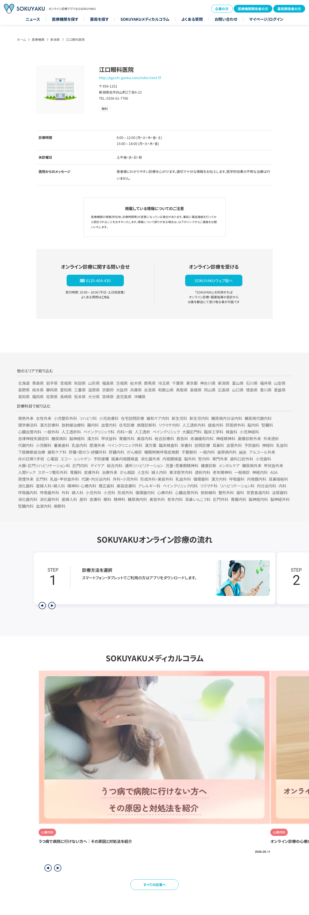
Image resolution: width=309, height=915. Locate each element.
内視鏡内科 (256, 479)
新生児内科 (199, 418)
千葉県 (178, 383)
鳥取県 (182, 390)
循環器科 (201, 479)
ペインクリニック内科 (180, 486)
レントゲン (82, 459)
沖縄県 (140, 396)
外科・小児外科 (125, 479)
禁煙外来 (26, 479)
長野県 (24, 390)
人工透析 (142, 432)
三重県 (80, 390)
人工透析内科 (193, 425)
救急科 (182, 438)
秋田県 (80, 383)
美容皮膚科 (126, 486)
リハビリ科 (88, 418)
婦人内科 (159, 472)
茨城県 (122, 383)
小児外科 (93, 492)
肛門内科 (80, 465)
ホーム (21, 39)
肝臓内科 (116, 452)
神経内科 (260, 472)
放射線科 (208, 492)
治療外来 (109, 472)
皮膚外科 (91, 472)
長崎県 (66, 396)
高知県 (24, 396)
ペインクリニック (166, 432)
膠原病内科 (227, 452)
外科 (65, 492)
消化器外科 (49, 499)
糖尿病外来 (251, 465)
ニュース (33, 19)
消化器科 (26, 486)
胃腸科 (76, 472)
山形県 (94, 383)
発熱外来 (26, 418)
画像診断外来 (249, 438)
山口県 (238, 390)
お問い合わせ (226, 19)
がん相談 (127, 472)
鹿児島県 (124, 396)
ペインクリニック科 (98, 432)
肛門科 (42, 479)
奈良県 (150, 390)
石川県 (252, 383)
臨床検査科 (168, 445)
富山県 (238, 383)
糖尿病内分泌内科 (226, 418)
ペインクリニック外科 (124, 445)
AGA (274, 472)
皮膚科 (95, 499)
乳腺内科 (79, 445)
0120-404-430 (98, 280)
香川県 (266, 390)
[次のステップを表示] (52, 605)
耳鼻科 (218, 445)
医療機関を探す (65, 19)
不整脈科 (189, 452)
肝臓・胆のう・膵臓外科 (87, 452)
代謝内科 (26, 445)
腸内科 (93, 425)
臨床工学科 (213, 432)
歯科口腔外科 (241, 459)
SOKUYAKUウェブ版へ (214, 280)
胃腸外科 (126, 438)
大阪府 (122, 390)
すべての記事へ (154, 884)
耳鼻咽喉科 (278, 479)
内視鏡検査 (172, 459)
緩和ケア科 (57, 452)
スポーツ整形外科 (53, 472)
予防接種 (101, 459)
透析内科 (202, 472)
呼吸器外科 (49, 492)
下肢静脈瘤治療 (31, 452)
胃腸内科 (238, 499)
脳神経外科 (280, 499)
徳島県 (252, 390)
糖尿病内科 (137, 499)
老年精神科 (222, 472)
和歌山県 (166, 390)
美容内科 (144, 438)
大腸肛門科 (192, 432)
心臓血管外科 (186, 492)
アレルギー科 (149, 486)
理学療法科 (27, 425)
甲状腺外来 (273, 465)
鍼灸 (243, 452)
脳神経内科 (258, 499)
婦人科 (77, 492)
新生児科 (179, 418)
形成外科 (125, 492)
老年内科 (175, 499)
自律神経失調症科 (33, 438)
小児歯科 (263, 459)
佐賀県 (52, 396)
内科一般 (124, 432)
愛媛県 (280, 390)
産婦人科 (69, 499)
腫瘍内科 (215, 425)
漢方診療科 (49, 425)
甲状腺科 (109, 438)
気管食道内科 (258, 492)
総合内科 (114, 465)
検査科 (231, 432)
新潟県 (55, 39)
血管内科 (109, 425)
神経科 (268, 445)
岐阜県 (38, 390)
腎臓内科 (26, 506)
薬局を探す (99, 19)
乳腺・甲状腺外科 (64, 479)
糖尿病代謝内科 (258, 418)
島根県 (196, 390)
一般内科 (207, 452)
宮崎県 (108, 396)
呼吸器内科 (27, 492)
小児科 (109, 492)
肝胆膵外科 (235, 425)
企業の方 (222, 8)
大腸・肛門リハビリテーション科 (44, 465)
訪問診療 (202, 445)
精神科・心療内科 (81, 486)
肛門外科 (220, 499)
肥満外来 (97, 445)
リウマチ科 (209, 486)
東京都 (192, 383)
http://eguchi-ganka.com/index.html (128, 77)
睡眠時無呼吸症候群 (161, 452)
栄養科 (186, 445)
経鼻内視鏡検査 (124, 459)
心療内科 (165, 492)
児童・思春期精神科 (182, 465)
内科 (282, 486)
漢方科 (93, 438)
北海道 (24, 383)
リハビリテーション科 (237, 486)
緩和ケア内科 (158, 418)
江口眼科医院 (75, 39)
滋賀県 (94, 390)
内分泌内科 (266, 486)
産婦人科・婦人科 (50, 486)
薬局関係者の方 (289, 8)
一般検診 (242, 472)
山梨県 (280, 383)
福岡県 (38, 396)
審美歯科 (61, 445)
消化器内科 (27, 499)
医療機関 (38, 39)
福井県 (266, 383)
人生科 (143, 472)
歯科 (240, 492)
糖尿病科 (59, 438)
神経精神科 (225, 438)
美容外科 (157, 499)
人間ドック (26, 472)
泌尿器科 (280, 492)
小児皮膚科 (109, 418)
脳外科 (190, 459)
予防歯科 (252, 445)
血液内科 (43, 506)
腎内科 (204, 459)
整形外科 (226, 492)
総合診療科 (164, 438)
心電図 (52, 459)
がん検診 (134, 452)
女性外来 (43, 418)
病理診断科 (146, 425)
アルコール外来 (262, 452)
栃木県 (136, 383)
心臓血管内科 (29, 432)
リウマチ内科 (169, 425)
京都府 (108, 390)
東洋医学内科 (180, 472)
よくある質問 (192, 19)
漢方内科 (219, 479)
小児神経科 (249, 432)
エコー (66, 459)
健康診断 (208, 465)
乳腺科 (282, 445)
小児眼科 (43, 445)
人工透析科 (71, 432)
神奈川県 (208, 383)
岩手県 (52, 383)
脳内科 (253, 425)
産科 (83, 499)
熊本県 (80, 396)
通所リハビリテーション (144, 465)
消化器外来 (150, 459)
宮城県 (66, 383)
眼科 (107, 499)
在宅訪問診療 (132, 418)
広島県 (224, 390)
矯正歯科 (106, 486)
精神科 (119, 499)
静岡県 (52, 390)
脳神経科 (77, 438)
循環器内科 (145, 492)
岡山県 (210, 390)
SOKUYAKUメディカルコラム (144, 19)
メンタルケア (229, 465)
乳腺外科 (183, 479)
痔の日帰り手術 (31, 459)
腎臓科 (267, 425)
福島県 (108, 383)
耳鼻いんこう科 (198, 499)
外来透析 (271, 438)
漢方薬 (150, 445)
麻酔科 (59, 506)
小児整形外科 (65, 418)
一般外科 (51, 432)
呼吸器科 (237, 479)
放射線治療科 (73, 425)
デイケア (97, 465)
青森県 (38, 383)
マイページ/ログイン (266, 19)
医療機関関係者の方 (253, 8)
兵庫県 (136, 390)
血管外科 (234, 445)
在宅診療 (126, 425)
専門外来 (220, 459)
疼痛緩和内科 (202, 438)
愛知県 (66, 390)
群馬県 (150, 383)
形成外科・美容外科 (156, 479)
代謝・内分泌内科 (95, 479)
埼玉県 (164, 383)
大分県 (94, 396)
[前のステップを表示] (42, 605)
